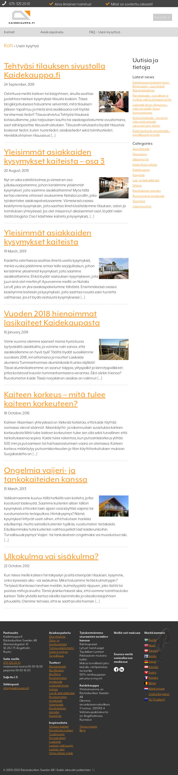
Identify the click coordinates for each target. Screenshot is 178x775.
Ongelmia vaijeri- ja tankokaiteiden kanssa (45, 475)
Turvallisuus (56, 655)
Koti (8, 45)
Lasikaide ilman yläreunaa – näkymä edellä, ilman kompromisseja (150, 108)
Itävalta (154, 667)
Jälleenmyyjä (140, 159)
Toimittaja (139, 201)
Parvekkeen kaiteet (61, 730)
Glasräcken (140, 154)
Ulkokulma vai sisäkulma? (51, 556)
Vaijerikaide (56, 704)
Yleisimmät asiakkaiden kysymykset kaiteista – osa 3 (54, 157)
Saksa (152, 661)
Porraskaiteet (57, 738)
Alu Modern (56, 670)
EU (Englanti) (157, 699)
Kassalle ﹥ (162, 17)
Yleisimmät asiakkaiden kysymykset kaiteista (47, 237)
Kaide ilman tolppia (145, 164)
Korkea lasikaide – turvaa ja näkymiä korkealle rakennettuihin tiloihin (150, 121)
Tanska (153, 650)
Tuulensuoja (56, 734)
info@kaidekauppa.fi (16, 688)
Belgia (152, 683)
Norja (152, 645)
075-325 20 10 (19, 4)
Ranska (153, 677)
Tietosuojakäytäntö (61, 648)
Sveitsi (152, 672)
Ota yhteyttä (57, 636)
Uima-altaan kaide (61, 753)
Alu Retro (55, 674)
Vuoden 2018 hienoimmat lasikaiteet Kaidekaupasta (52, 318)
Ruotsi (152, 640)
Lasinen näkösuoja (61, 745)
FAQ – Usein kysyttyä (104, 32)
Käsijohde (139, 175)
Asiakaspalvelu (52, 32)
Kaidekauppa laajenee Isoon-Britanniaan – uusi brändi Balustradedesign (151, 86)
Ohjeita (137, 185)
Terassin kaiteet (59, 726)
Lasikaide (55, 741)
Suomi (153, 656)
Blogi (82, 730)
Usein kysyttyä (142, 206)
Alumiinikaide (141, 149)
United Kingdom (159, 694)
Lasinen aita (56, 749)
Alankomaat (157, 688)
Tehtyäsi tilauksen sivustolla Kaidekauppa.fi (54, 70)
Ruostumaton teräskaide (148, 196)
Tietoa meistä (88, 726)
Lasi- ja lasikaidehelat (146, 180)
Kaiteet (9, 32)
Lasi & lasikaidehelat (62, 693)
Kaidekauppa (141, 170)
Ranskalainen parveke (147, 190)
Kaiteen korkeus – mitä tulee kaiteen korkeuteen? (55, 399)
